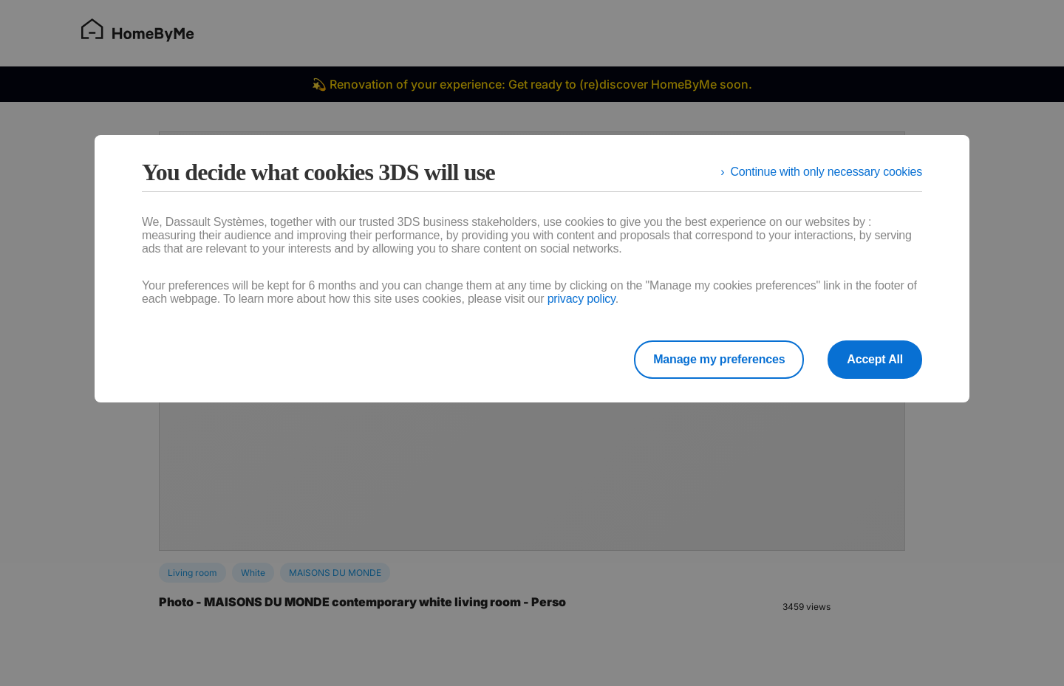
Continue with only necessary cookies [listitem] (826, 171)
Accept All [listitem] (875, 359)
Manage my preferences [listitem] (719, 359)
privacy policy (581, 298)
